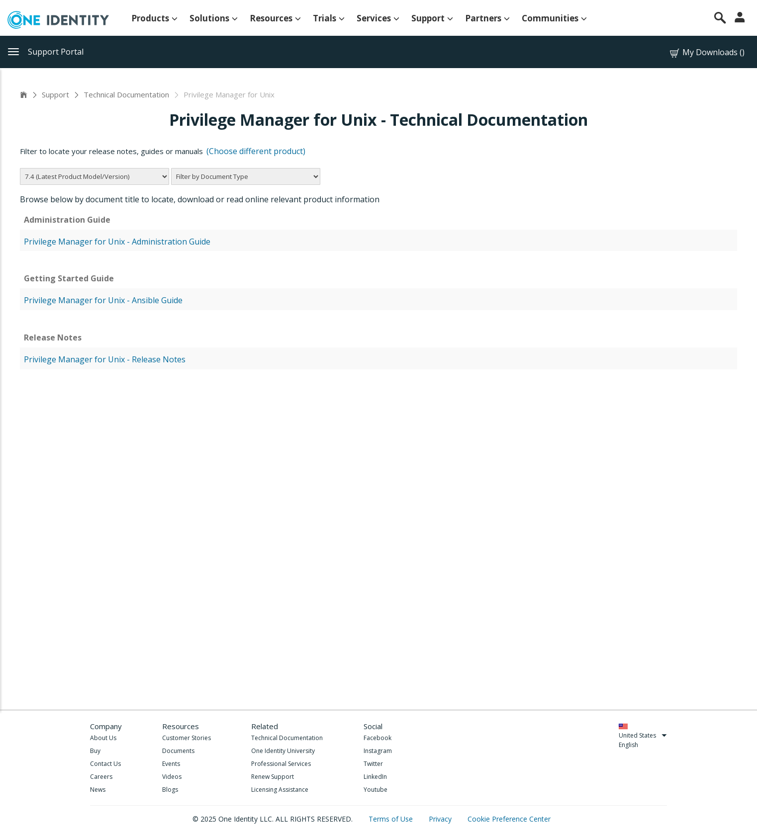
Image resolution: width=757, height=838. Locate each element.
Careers (101, 776)
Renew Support (272, 776)
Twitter (373, 763)
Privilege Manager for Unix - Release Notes (105, 359)
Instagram (378, 751)
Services (378, 18)
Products (154, 18)
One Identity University (283, 751)
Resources (275, 18)
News (97, 789)
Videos (172, 776)
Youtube (375, 789)
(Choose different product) (255, 151)
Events (171, 763)
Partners (487, 18)
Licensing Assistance (279, 789)
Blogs (170, 789)
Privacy (441, 819)
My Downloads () (706, 52)
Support (432, 18)
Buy (95, 751)
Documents (178, 751)
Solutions (213, 18)
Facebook (377, 738)
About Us (103, 738)
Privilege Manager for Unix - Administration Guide (117, 241)
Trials (329, 18)
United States (643, 735)
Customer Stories (186, 738)
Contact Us (105, 763)
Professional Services (281, 763)
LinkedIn (375, 776)
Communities (554, 18)
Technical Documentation (126, 94)
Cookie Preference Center (509, 819)
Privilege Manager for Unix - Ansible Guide (103, 300)
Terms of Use (392, 819)
